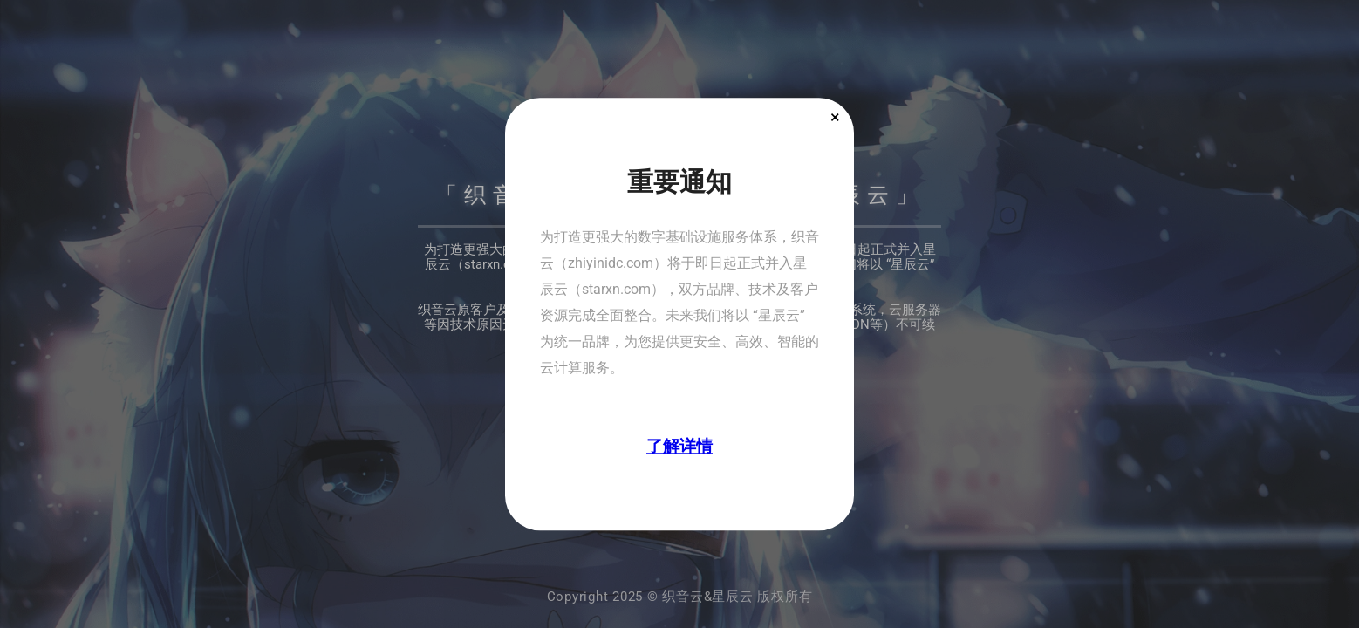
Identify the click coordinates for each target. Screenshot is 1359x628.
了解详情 (679, 446)
